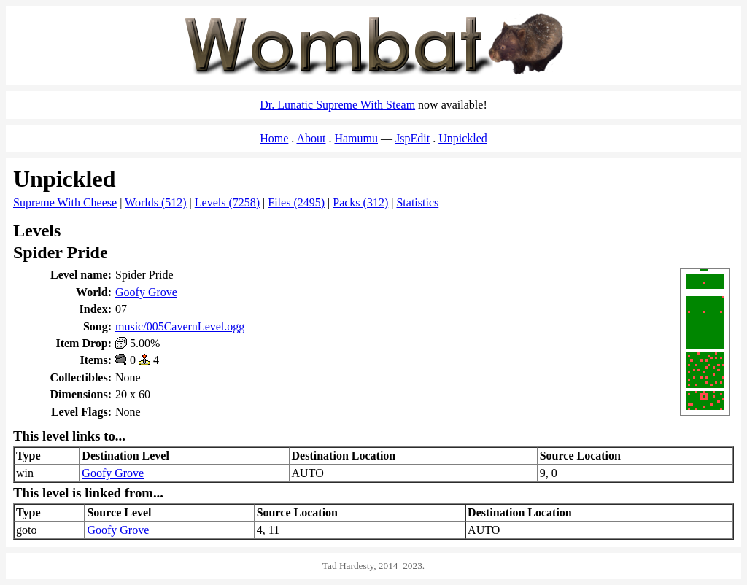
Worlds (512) (155, 202)
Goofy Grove (146, 292)
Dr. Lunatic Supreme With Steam (337, 104)
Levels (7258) (227, 202)
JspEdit (412, 138)
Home (274, 138)
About (310, 138)
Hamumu (356, 138)
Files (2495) (296, 202)
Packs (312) (360, 202)
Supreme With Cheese (65, 202)
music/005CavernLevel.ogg (179, 326)
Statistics (417, 202)
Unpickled (462, 138)
